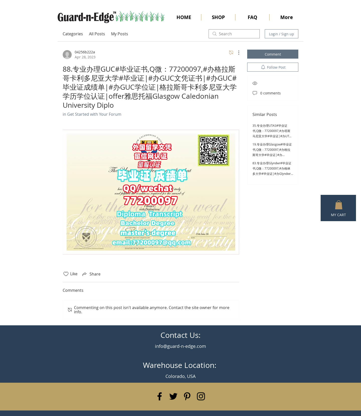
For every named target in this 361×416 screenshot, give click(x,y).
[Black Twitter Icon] (173, 396)
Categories (73, 34)
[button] (338, 204)
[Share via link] (91, 274)
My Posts (119, 34)
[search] (234, 33)
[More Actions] (236, 53)
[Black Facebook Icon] (159, 396)
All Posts (97, 34)
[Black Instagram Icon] (201, 396)
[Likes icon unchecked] (66, 274)
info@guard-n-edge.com (180, 346)
